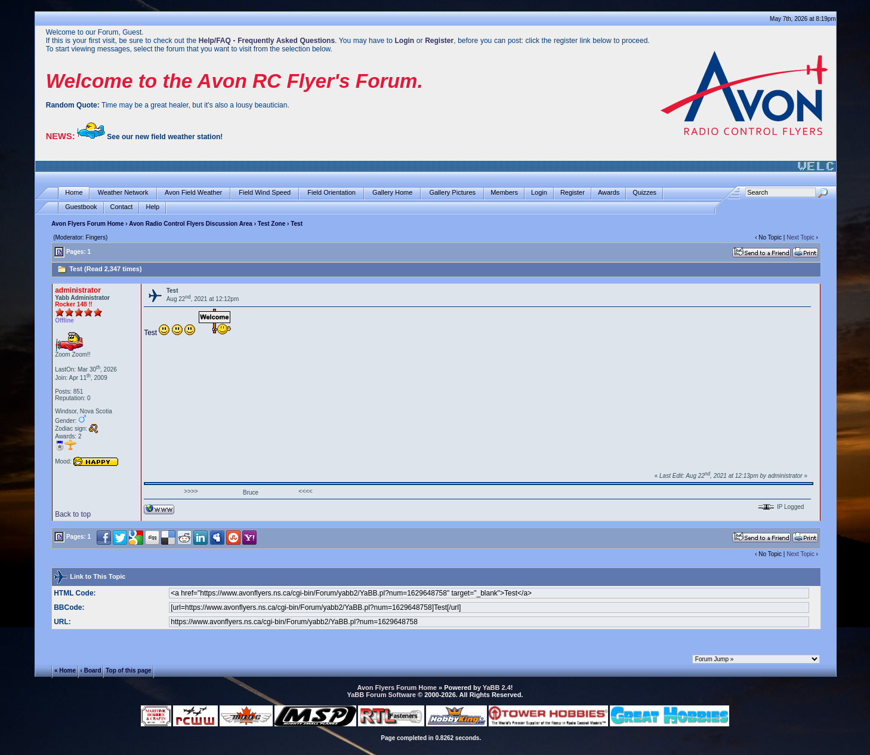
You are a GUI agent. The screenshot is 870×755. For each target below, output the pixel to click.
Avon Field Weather (194, 192)
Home (73, 192)
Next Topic (800, 237)
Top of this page (128, 670)
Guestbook (81, 207)
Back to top (73, 514)
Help (152, 207)
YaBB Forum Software (381, 694)
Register (572, 192)
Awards (608, 192)
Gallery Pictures (452, 192)
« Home (65, 670)
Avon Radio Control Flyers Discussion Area (190, 223)
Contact (121, 207)
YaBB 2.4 (497, 687)
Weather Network (123, 192)
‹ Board (91, 670)
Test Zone (271, 223)
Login (539, 192)
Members (504, 192)
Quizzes (644, 192)
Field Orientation (331, 192)
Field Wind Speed (264, 192)
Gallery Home (392, 192)
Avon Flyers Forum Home (87, 223)
